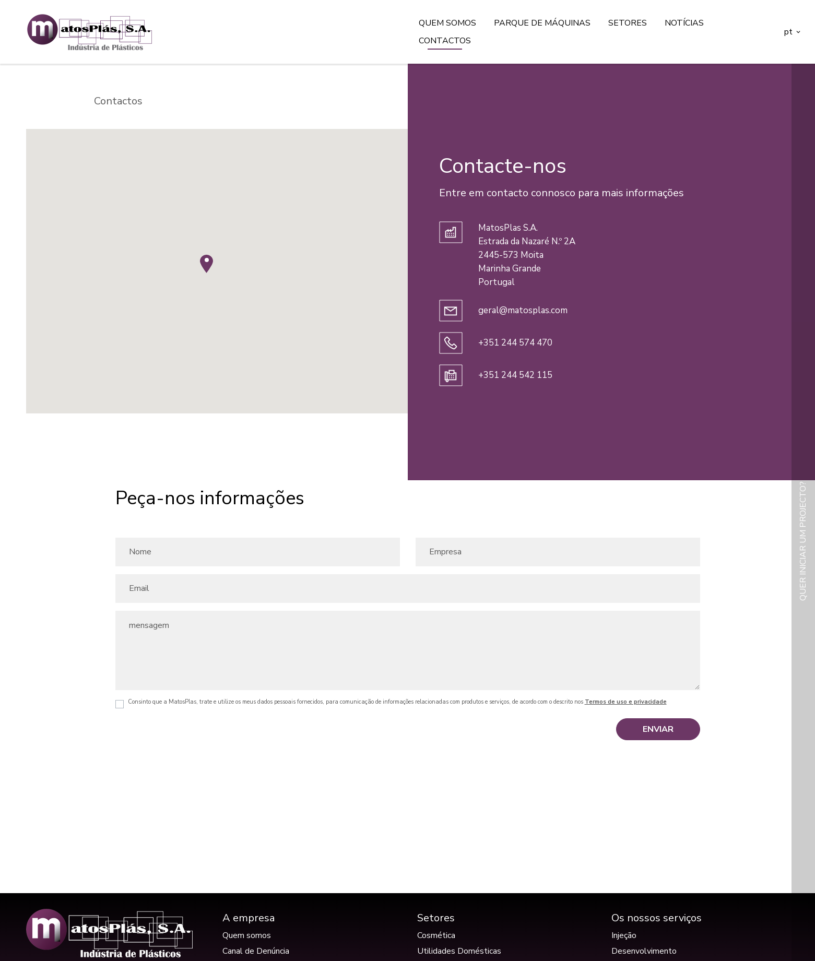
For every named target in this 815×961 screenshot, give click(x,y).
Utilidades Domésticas (459, 951)
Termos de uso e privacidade (626, 702)
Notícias (684, 23)
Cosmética (436, 935)
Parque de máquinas (542, 23)
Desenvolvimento (644, 951)
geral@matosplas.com (523, 310)
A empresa (248, 918)
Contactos (445, 40)
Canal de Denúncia (255, 951)
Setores (627, 23)
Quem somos (447, 23)
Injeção (623, 935)
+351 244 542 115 (515, 375)
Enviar (658, 729)
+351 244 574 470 (515, 343)
